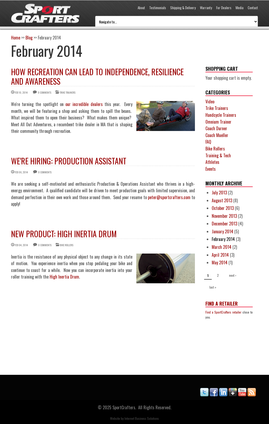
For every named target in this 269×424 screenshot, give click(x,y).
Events (210, 169)
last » (212, 287)
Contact (253, 7)
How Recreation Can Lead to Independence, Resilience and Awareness (97, 76)
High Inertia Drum (64, 277)
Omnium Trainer (218, 122)
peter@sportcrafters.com (169, 197)
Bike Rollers (66, 245)
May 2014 (219, 262)
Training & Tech (218, 155)
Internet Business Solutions (142, 418)
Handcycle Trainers (220, 115)
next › (232, 275)
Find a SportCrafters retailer (223, 312)
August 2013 (222, 200)
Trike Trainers (67, 92)
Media (240, 7)
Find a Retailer (221, 303)
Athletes (212, 162)
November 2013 (224, 216)
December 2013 (224, 223)
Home (15, 37)
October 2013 (223, 208)
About (141, 7)
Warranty (206, 7)
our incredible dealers (84, 104)
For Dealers (223, 7)
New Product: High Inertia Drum (64, 234)
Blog (29, 37)
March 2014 (221, 247)
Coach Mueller (216, 135)
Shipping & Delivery (183, 7)
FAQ (208, 142)
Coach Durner (216, 128)
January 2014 (222, 231)
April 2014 (220, 255)
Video (209, 101)
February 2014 (223, 239)
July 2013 (219, 192)
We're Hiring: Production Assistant (68, 161)
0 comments (44, 92)
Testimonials (157, 7)
